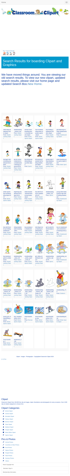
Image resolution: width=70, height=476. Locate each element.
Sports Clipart (9, 435)
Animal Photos (9, 442)
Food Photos (8, 447)
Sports (30, 166)
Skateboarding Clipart (7, 136)
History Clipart (9, 419)
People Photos (9, 453)
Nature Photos (9, 450)
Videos (7, 461)
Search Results (10, 51)
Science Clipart (9, 421)
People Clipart (9, 429)
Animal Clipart (9, 411)
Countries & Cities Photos (12, 445)
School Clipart (9, 413)
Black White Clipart (10, 432)
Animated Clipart (9, 416)
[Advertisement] (35, 32)
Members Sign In (7, 468)
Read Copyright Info (8, 464)
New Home (35, 83)
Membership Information (9, 472)
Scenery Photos (9, 458)
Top (4, 51)
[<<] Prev (3, 359)
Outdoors (62, 293)
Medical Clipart (9, 427)
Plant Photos (8, 455)
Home (3, 2)
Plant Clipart (8, 424)
